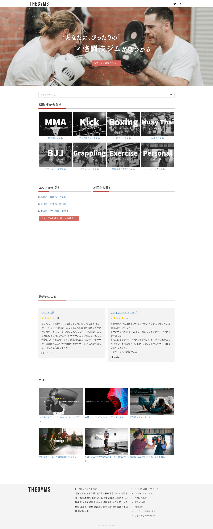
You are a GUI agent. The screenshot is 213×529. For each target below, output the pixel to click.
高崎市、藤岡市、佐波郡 (52, 196)
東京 (107, 494)
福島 (103, 494)
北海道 (77, 494)
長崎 (91, 507)
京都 (81, 502)
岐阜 (101, 498)
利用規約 (138, 507)
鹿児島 (108, 507)
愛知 (97, 498)
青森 (82, 494)
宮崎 (103, 507)
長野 (89, 498)
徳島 (123, 502)
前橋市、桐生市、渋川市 (52, 203)
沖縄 (113, 507)
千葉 (121, 494)
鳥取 (107, 502)
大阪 (125, 498)
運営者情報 (139, 502)
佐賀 (87, 507)
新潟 (93, 498)
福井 (117, 498)
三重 (105, 498)
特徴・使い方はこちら (106, 63)
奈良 (85, 502)
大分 (95, 507)
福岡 (83, 507)
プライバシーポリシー (143, 515)
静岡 (109, 498)
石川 (113, 498)
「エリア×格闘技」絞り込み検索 (58, 218)
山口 (115, 502)
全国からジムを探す (86, 489)
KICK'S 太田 (47, 312)
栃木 (77, 498)
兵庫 (77, 502)
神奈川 (112, 494)
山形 (95, 494)
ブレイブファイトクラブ (122, 312)
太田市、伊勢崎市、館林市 (53, 210)
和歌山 (94, 502)
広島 (99, 502)
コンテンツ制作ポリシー (144, 511)
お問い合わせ (140, 498)
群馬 (81, 498)
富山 (121, 498)
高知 (79, 507)
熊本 (99, 507)
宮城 (99, 494)
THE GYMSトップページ (145, 489)
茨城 (125, 494)
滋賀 (89, 502)
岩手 (91, 494)
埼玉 (117, 494)
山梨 (85, 498)
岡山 (103, 502)
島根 (111, 502)
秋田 (87, 494)
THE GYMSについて (143, 494)
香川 (119, 502)
